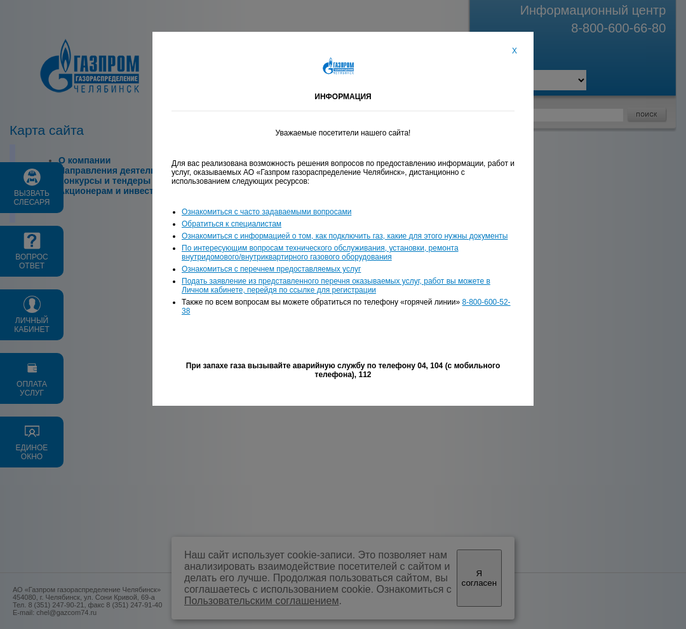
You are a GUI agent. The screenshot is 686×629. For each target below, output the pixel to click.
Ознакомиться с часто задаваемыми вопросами (266, 211)
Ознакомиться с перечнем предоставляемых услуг (271, 269)
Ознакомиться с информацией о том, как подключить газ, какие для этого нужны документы (345, 236)
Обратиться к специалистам (231, 223)
